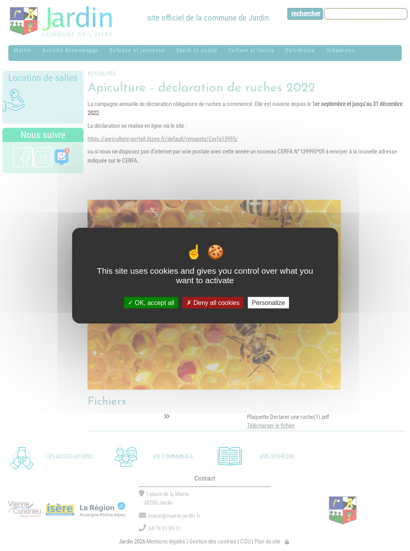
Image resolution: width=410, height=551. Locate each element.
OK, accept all (151, 302)
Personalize (268, 302)
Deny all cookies (212, 302)
